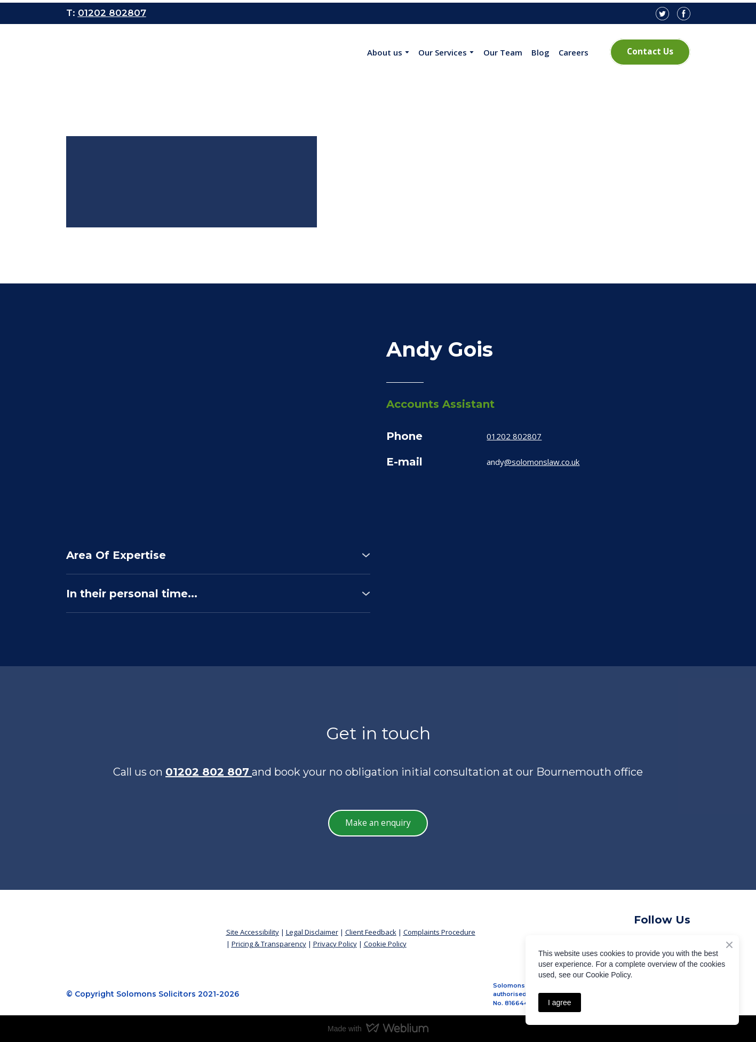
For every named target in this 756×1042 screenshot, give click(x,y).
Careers (573, 52)
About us (384, 52)
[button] (650, 51)
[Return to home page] (138, 928)
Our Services (442, 52)
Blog (540, 52)
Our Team (502, 52)
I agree (559, 1002)
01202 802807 (514, 436)
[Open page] (137, 52)
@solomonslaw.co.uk (541, 461)
